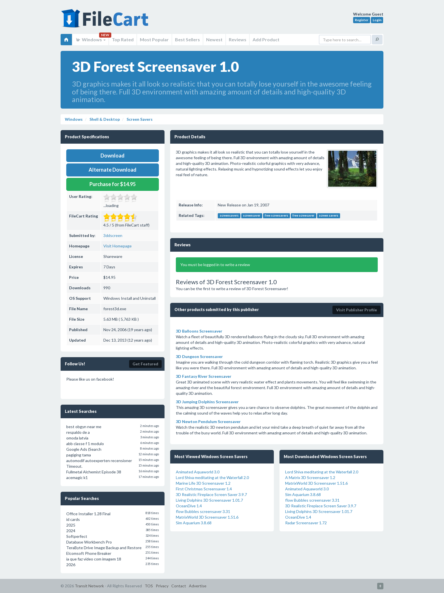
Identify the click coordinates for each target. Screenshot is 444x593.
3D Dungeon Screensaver (199, 356)
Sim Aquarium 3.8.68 (194, 522)
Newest (214, 39)
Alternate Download (112, 170)
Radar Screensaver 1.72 (306, 522)
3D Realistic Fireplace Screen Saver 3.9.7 (211, 494)
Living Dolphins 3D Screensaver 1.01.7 (209, 500)
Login (377, 20)
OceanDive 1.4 (189, 505)
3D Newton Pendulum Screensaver (208, 421)
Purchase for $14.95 (112, 184)
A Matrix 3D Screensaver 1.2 (310, 477)
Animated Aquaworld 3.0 (197, 471)
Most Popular (154, 39)
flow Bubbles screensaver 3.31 (203, 511)
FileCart (106, 21)
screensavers (229, 215)
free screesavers (276, 215)
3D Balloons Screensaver (199, 331)
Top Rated (123, 39)
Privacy (162, 585)
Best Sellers (187, 39)
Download (113, 155)
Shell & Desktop (104, 119)
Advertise (197, 585)
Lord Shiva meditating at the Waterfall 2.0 (212, 477)
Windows (90, 39)
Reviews (237, 39)
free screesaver (303, 215)
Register (361, 20)
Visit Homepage (117, 245)
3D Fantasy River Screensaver (203, 376)
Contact (178, 585)
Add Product (266, 39)
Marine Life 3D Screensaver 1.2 (203, 483)
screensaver (251, 215)
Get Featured (145, 363)
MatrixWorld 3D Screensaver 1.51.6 (207, 517)
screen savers (328, 215)
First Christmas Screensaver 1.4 (204, 488)
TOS (149, 585)
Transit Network (89, 585)
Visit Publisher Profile (356, 309)
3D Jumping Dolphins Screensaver (207, 401)
